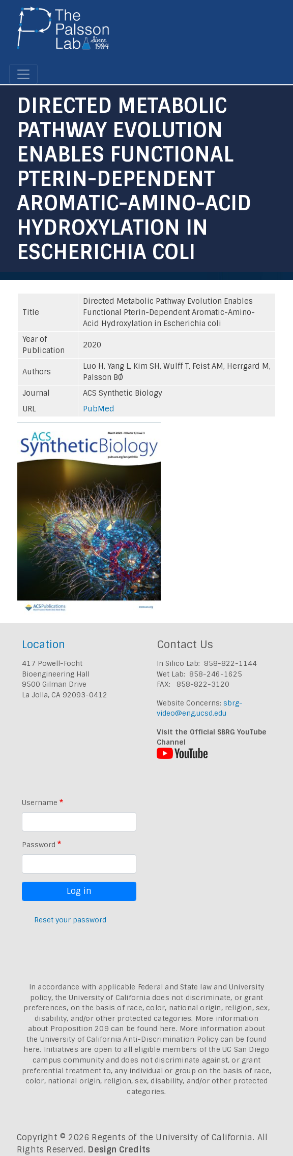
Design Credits (119, 1149)
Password (38, 844)
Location (43, 644)
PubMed (98, 409)
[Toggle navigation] (23, 74)
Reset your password (70, 919)
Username (39, 802)
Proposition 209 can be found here (113, 1028)
